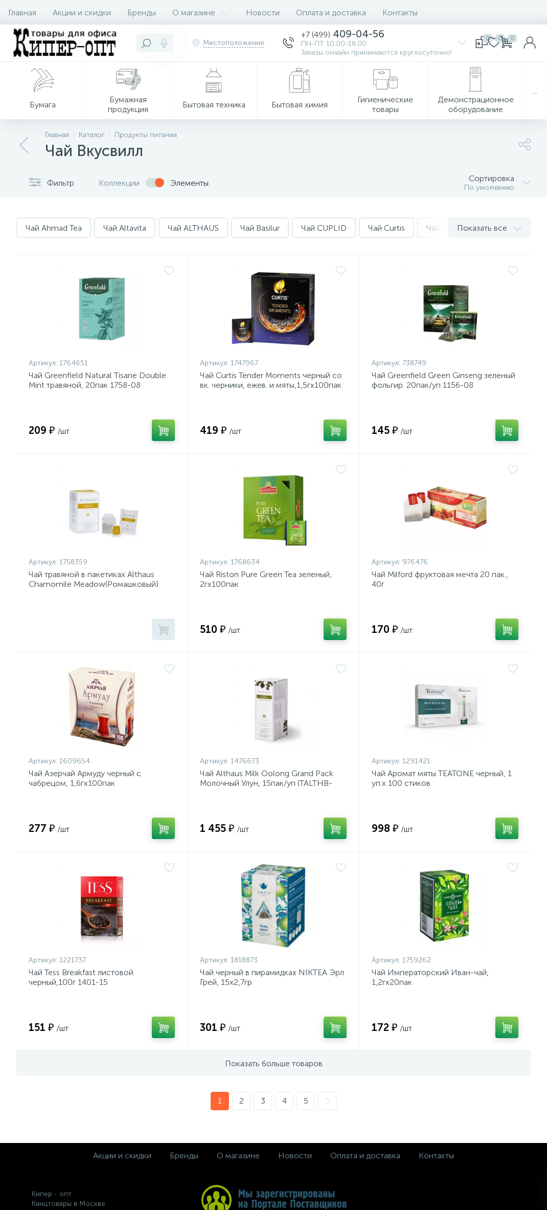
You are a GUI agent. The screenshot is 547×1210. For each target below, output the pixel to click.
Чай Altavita (124, 228)
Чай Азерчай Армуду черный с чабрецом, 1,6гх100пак (85, 778)
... (535, 91)
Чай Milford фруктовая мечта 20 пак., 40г (440, 579)
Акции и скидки (82, 12)
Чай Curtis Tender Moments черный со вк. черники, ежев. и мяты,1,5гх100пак (271, 380)
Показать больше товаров (274, 1063)
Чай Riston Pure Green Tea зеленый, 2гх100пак (266, 579)
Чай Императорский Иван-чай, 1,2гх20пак (430, 977)
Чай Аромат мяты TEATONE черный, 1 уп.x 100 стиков (442, 778)
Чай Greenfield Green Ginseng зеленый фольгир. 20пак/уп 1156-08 (443, 380)
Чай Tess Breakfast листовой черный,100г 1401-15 (81, 977)
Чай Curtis (386, 228)
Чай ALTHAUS (193, 228)
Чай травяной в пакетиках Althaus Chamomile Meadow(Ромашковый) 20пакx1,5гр (93, 584)
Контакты (400, 12)
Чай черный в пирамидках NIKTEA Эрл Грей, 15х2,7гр (272, 977)
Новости (263, 12)
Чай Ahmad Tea (54, 228)
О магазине (201, 12)
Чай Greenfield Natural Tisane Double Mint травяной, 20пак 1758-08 (97, 380)
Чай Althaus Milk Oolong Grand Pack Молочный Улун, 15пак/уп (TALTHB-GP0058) (266, 783)
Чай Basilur (260, 228)
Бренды (141, 12)
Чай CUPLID (324, 228)
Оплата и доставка (331, 12)
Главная (22, 12)
